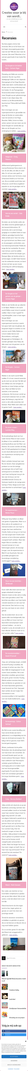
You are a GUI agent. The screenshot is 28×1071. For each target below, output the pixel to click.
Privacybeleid (16, 1068)
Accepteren (14, 1056)
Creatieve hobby (14, 990)
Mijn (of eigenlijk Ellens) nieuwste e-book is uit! (14, 980)
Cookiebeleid (10, 1068)
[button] (26, 1041)
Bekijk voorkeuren (14, 1065)
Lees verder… (21, 131)
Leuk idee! (12, 999)
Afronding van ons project (16, 1017)
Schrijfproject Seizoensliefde (17, 1008)
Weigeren (14, 1060)
